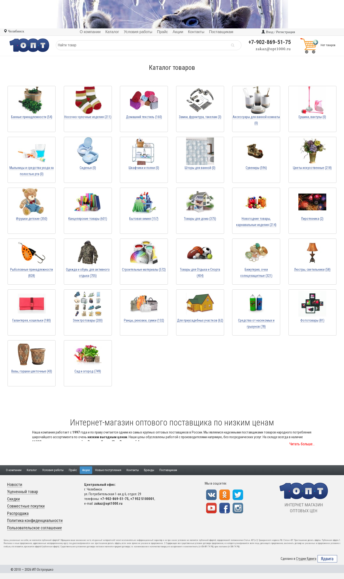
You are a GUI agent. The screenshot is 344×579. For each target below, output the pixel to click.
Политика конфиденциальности (35, 520)
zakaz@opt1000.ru (273, 49)
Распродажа (18, 513)
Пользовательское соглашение (34, 527)
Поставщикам (168, 470)
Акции (86, 470)
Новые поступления (108, 470)
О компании (14, 470)
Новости (14, 484)
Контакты (132, 470)
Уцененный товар (22, 491)
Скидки (13, 498)
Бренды (149, 470)
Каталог (32, 470)
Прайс (73, 470)
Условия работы (53, 470)
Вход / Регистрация (278, 32)
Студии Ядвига (306, 559)
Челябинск (14, 31)
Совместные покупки (26, 506)
